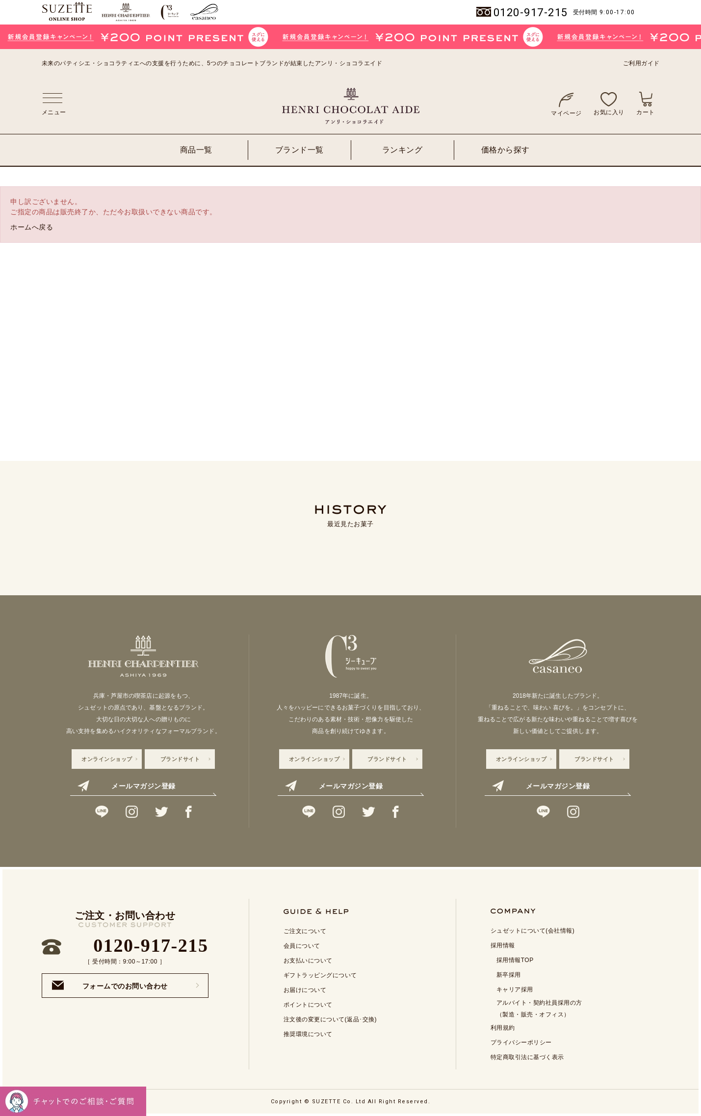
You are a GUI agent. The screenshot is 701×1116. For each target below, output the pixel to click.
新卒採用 (508, 974)
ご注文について (305, 931)
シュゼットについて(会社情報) (533, 930)
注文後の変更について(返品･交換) (330, 1019)
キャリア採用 (514, 989)
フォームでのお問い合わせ (110, 985)
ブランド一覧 (299, 150)
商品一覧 (196, 150)
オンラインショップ (106, 759)
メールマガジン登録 (126, 786)
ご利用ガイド (641, 63)
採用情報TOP (515, 960)
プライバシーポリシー (521, 1042)
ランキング (402, 150)
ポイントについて (308, 1004)
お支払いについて (308, 960)
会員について (302, 945)
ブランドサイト (180, 759)
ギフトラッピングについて (320, 975)
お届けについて (305, 990)
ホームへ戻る (31, 227)
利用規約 (503, 1027)
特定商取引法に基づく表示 (527, 1057)
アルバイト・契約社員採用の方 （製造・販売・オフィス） (539, 1008)
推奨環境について (308, 1034)
